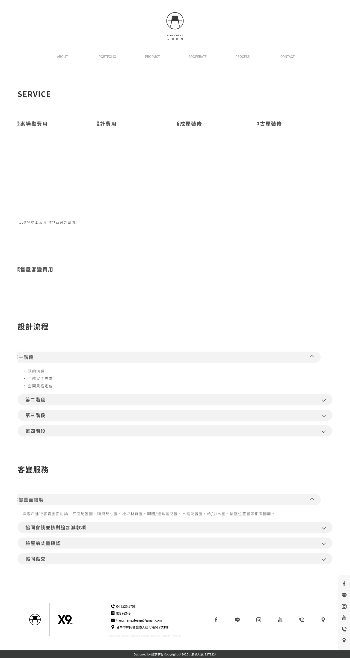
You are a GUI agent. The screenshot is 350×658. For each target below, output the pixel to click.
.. (189, 654)
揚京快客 (157, 654)
